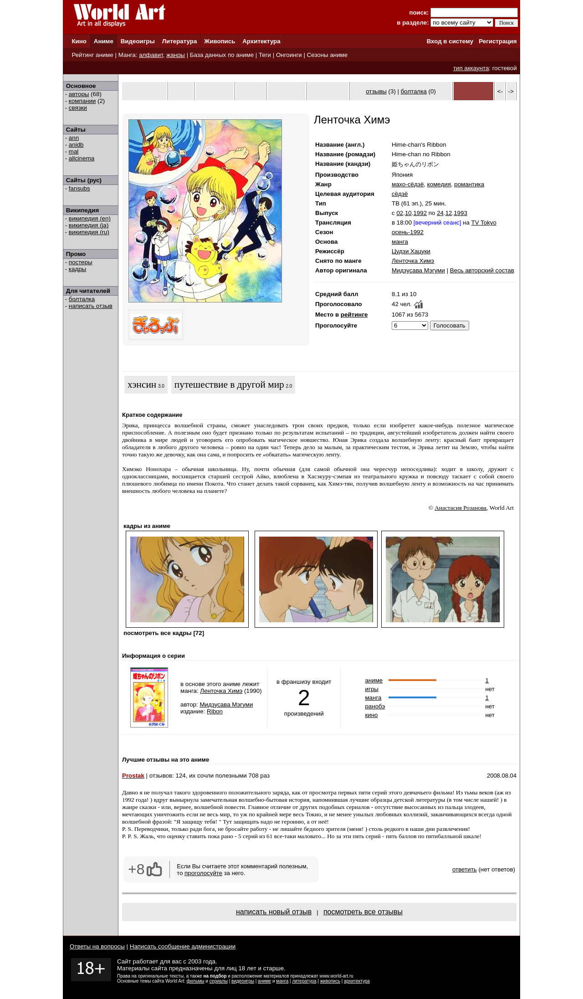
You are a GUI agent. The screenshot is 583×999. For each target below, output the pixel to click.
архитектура (357, 981)
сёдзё (400, 193)
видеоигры (242, 981)
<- (500, 91)
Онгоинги (289, 54)
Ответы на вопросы (97, 946)
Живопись (219, 41)
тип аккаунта (471, 68)
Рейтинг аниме (92, 54)
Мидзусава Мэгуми (418, 270)
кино (371, 715)
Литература (179, 41)
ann (74, 137)
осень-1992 (408, 232)
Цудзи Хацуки (411, 251)
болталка (82, 299)
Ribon (215, 711)
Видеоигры (138, 41)
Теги (265, 54)
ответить (464, 869)
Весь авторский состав (482, 270)
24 (440, 213)
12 (448, 213)
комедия (439, 184)
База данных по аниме (222, 54)
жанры (175, 54)
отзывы (376, 91)
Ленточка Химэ (413, 260)
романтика (469, 184)
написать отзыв (91, 305)
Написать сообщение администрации (182, 946)
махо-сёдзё (408, 184)
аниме (374, 680)
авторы (79, 94)
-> (511, 91)
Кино (79, 41)
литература (304, 981)
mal (73, 151)
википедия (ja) (89, 225)
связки (78, 107)
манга (400, 241)
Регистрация (498, 41)
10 (408, 213)
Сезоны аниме (327, 54)
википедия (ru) (89, 232)
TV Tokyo (483, 222)
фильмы (196, 981)
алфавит (151, 54)
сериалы (219, 981)
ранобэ (375, 706)
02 (399, 213)
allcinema (81, 158)
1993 (460, 213)
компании (82, 100)
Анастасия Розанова (460, 507)
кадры (77, 269)
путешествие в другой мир (229, 384)
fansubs (79, 188)
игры (371, 689)
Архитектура (261, 41)
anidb (76, 144)
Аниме (103, 41)
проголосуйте (203, 873)
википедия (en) (90, 218)
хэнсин (142, 384)
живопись (330, 981)
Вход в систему (450, 41)
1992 (420, 213)
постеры (80, 262)
